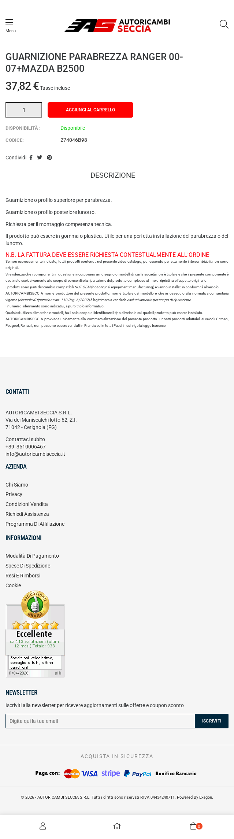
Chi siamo (16, 485)
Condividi (30, 158)
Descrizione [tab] (112, 176)
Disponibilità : (23, 128)
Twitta (40, 158)
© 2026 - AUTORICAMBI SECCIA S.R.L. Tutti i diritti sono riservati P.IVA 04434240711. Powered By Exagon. (117, 797)
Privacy (13, 494)
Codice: (14, 140)
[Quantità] (23, 110)
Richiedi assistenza (27, 514)
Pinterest (49, 158)
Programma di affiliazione (34, 524)
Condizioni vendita (26, 504)
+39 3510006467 (25, 447)
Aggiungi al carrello (90, 109)
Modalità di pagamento (32, 556)
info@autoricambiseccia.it (35, 454)
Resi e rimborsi (22, 576)
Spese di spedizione (27, 566)
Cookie (13, 585)
